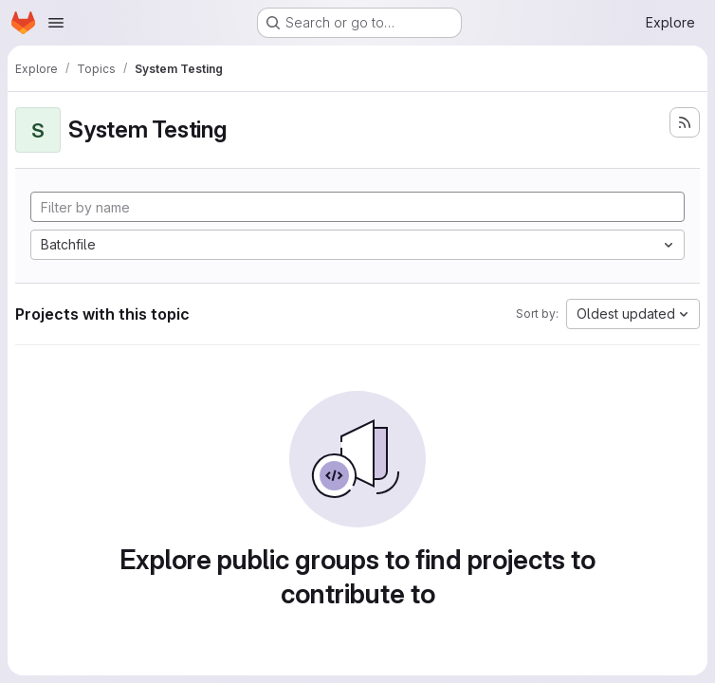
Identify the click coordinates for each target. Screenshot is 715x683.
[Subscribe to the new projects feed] (684, 122)
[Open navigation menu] (56, 23)
